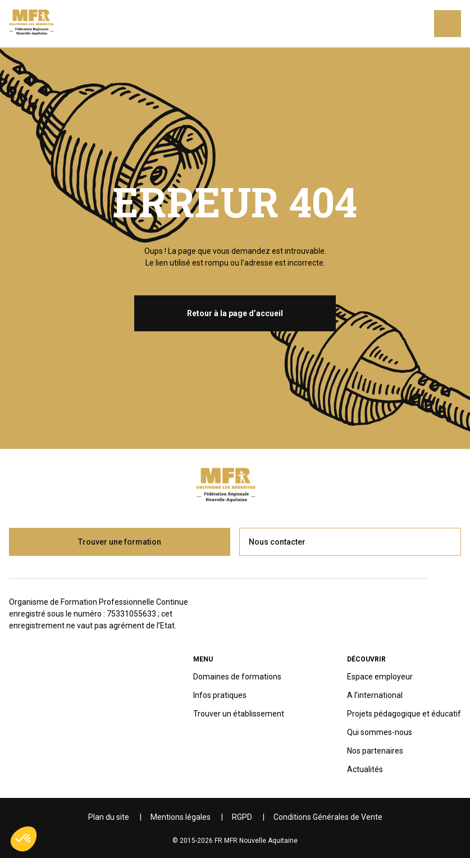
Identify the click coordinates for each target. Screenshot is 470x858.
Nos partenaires (375, 750)
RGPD (242, 817)
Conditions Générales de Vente (327, 817)
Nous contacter (277, 541)
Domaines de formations (237, 676)
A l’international (375, 695)
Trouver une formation (119, 541)
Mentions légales (180, 817)
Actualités (365, 769)
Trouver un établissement (238, 713)
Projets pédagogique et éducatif (404, 713)
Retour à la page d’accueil (235, 313)
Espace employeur (380, 676)
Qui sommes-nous (379, 732)
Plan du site (108, 817)
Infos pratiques (220, 695)
